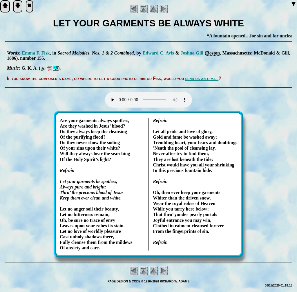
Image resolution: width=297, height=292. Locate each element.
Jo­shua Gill (192, 52)
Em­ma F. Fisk (36, 52)
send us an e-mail (202, 78)
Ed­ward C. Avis (158, 52)
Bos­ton (213, 52)
